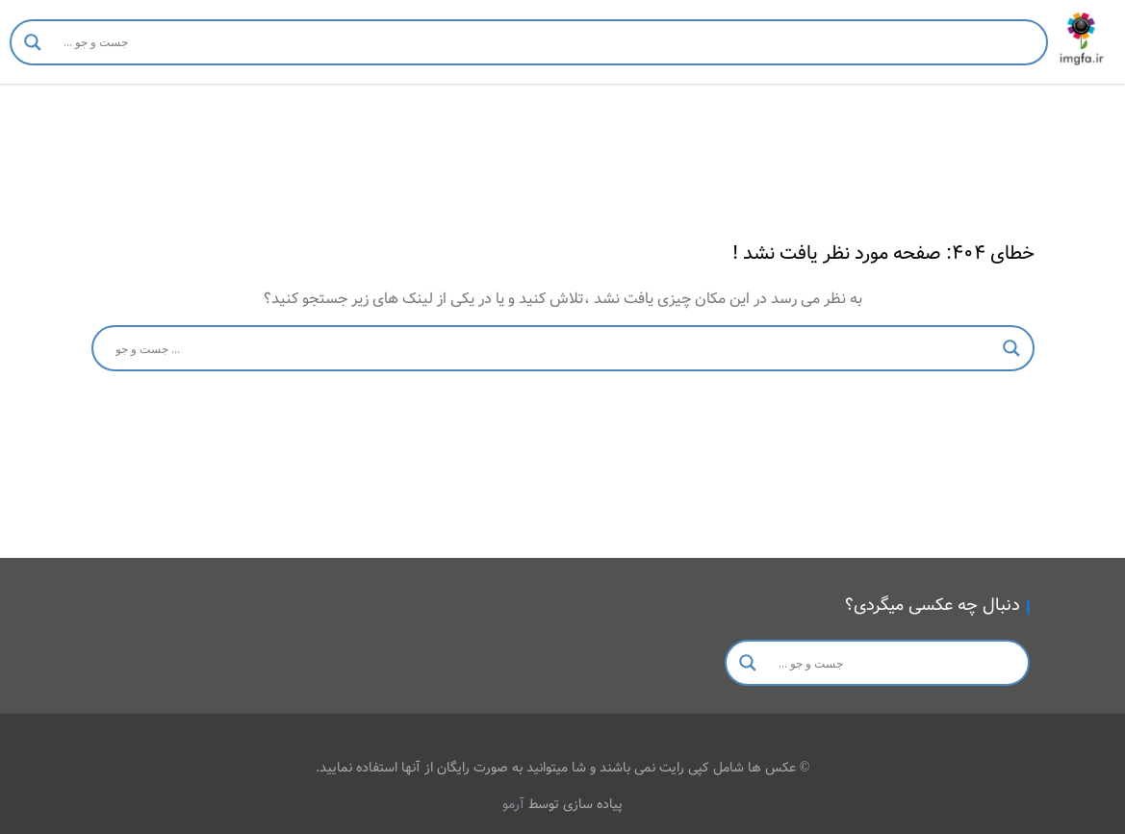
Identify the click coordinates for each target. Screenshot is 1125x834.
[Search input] (547, 42)
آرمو (513, 804)
